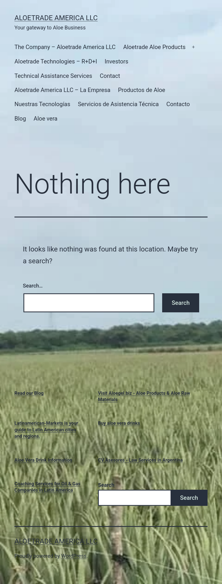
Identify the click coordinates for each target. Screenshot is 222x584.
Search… (33, 286)
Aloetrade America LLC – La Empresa (62, 90)
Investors (116, 61)
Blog (20, 118)
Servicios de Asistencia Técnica (118, 104)
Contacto (178, 104)
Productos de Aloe (141, 90)
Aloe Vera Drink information (43, 460)
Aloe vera (45, 118)
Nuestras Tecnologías (42, 104)
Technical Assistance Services (53, 75)
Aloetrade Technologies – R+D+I (55, 61)
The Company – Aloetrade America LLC (65, 47)
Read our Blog (29, 393)
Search (106, 485)
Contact (110, 75)
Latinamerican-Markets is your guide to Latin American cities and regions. (46, 429)
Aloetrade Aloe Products (154, 47)
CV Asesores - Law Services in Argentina (140, 460)
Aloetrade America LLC (56, 18)
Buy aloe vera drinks (119, 423)
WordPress (73, 556)
